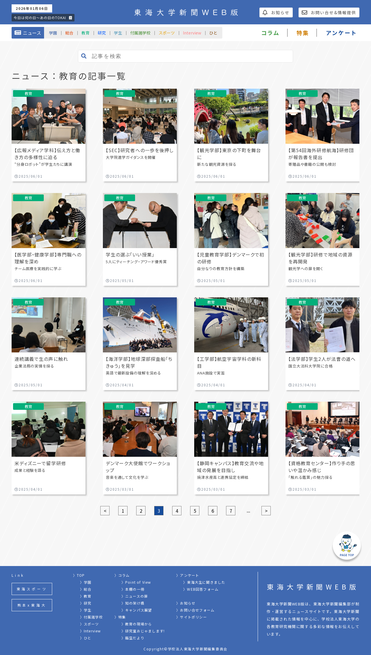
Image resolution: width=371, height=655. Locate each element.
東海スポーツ (32, 588)
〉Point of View (136, 582)
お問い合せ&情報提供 (329, 12)
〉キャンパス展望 (136, 609)
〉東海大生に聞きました (204, 582)
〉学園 (86, 582)
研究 (102, 33)
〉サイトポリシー (191, 616)
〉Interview (90, 630)
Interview (192, 33)
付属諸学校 (140, 33)
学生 (118, 33)
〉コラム (122, 575)
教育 (85, 33)
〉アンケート (187, 575)
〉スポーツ (89, 623)
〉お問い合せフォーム (195, 609)
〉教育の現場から (136, 623)
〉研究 (86, 603)
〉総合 (86, 589)
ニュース (27, 33)
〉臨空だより (132, 637)
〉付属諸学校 (91, 616)
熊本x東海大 (32, 605)
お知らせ (276, 12)
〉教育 (86, 596)
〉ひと (86, 637)
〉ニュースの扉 (134, 596)
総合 (69, 33)
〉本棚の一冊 (132, 589)
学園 (53, 33)
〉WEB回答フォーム (201, 589)
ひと (213, 33)
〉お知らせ (185, 603)
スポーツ (167, 33)
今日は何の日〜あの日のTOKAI (43, 17)
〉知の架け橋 (132, 603)
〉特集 (120, 616)
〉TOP (79, 575)
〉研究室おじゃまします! (143, 630)
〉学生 (86, 609)
